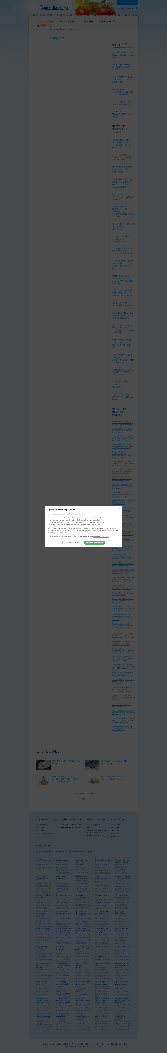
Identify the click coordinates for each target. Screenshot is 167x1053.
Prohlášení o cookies (101, 537)
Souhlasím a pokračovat (94, 543)
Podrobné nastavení (72, 543)
